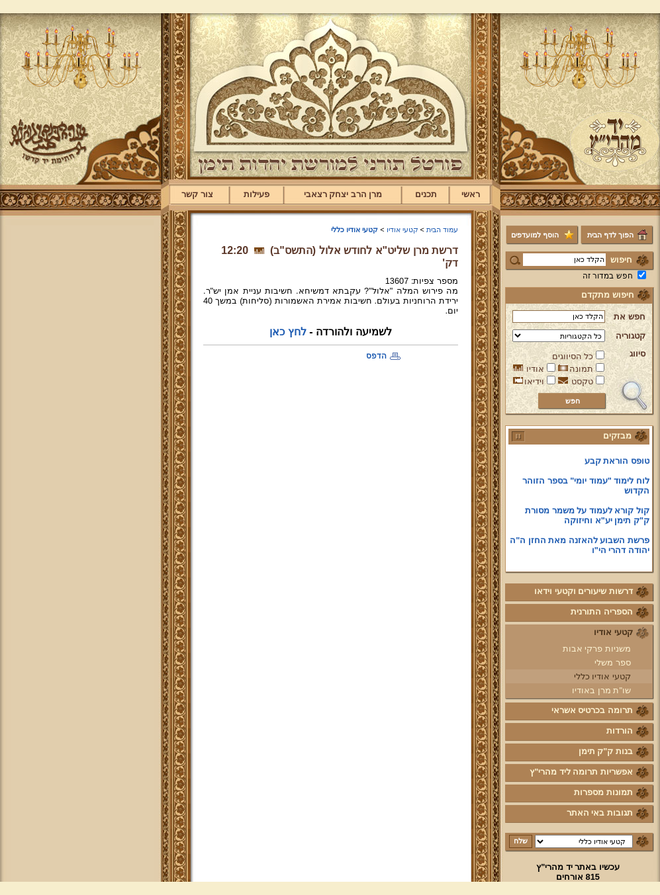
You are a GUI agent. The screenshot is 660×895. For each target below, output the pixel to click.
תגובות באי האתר (600, 813)
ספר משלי (612, 662)
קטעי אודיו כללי (602, 676)
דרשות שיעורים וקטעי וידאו (583, 591)
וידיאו (534, 381)
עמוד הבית (442, 230)
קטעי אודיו (613, 632)
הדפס (376, 356)
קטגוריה (630, 336)
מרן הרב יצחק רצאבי (343, 194)
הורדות (619, 731)
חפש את (629, 316)
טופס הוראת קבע (617, 464)
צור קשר (197, 194)
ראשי (470, 194)
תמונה (581, 369)
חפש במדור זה (608, 275)
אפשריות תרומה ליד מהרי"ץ (581, 772)
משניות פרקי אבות (597, 649)
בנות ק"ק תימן (606, 751)
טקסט (582, 381)
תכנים (426, 194)
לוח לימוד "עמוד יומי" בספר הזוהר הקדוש (585, 489)
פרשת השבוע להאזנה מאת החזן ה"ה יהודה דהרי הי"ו (579, 548)
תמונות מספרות (603, 792)
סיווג (637, 354)
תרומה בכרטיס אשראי (592, 710)
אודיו (535, 369)
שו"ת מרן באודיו (601, 690)
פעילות (256, 194)
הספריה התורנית (602, 612)
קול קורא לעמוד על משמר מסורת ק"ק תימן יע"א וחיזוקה (587, 519)
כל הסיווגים (573, 356)
